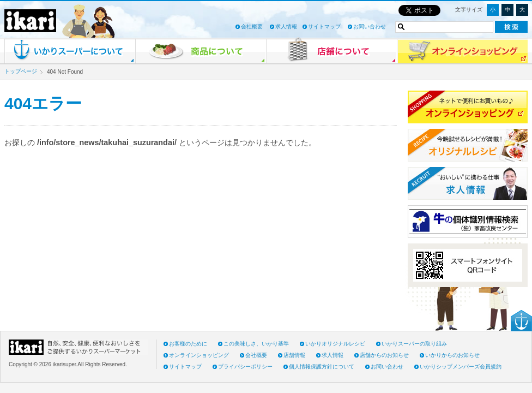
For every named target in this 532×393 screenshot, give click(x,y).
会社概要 (252, 26)
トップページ (20, 71)
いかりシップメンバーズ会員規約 (460, 367)
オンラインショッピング (199, 355)
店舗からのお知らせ (384, 355)
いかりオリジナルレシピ (335, 344)
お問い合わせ (369, 26)
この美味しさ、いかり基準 (256, 344)
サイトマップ (324, 26)
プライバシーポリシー (245, 367)
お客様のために (188, 344)
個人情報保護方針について (321, 367)
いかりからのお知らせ (452, 355)
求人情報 (286, 26)
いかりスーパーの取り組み (414, 344)
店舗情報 (294, 355)
